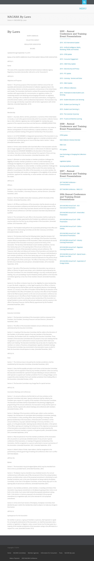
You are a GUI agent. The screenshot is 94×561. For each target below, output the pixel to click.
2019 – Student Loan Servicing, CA (70, 104)
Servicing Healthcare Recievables (69, 166)
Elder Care (63, 145)
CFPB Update (64, 135)
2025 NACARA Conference (29, 558)
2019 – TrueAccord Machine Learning (71, 119)
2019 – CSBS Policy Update (68, 64)
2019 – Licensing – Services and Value (71, 78)
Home (9, 20)
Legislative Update (65, 161)
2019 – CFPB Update (66, 54)
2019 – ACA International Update (69, 43)
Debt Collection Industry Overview (70, 140)
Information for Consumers (49, 553)
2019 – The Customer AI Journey (69, 114)
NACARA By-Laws (70, 553)
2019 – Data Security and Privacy (69, 69)
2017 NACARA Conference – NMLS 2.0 (71, 189)
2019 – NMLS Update (66, 83)
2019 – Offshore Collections (68, 88)
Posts (60, 553)
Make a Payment (15, 558)
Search (84, 2)
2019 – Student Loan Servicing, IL (69, 109)
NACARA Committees (19, 553)
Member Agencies (33, 553)
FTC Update (63, 149)
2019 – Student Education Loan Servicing (72, 100)
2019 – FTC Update (65, 73)
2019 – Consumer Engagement (69, 59)
